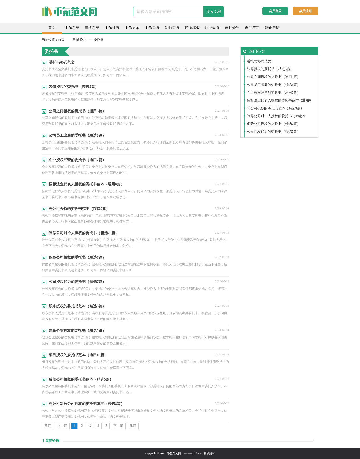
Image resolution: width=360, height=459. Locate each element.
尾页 (133, 426)
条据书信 (79, 40)
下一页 (118, 426)
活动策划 (172, 28)
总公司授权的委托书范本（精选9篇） (275, 108)
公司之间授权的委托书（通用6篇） (274, 77)
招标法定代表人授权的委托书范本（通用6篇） (279, 101)
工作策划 (152, 28)
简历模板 (192, 28)
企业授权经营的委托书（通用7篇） (274, 93)
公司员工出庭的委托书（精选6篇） (274, 85)
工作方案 (132, 28)
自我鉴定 (252, 28)
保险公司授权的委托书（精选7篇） (274, 124)
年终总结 (92, 28)
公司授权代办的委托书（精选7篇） (274, 132)
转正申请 (272, 28)
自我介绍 (232, 28)
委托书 (98, 40)
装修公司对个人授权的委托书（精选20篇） (276, 117)
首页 (52, 28)
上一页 (62, 426)
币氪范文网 (174, 453)
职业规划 (212, 28)
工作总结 (72, 28)
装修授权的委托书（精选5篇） (270, 69)
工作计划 (112, 28)
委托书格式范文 (259, 61)
